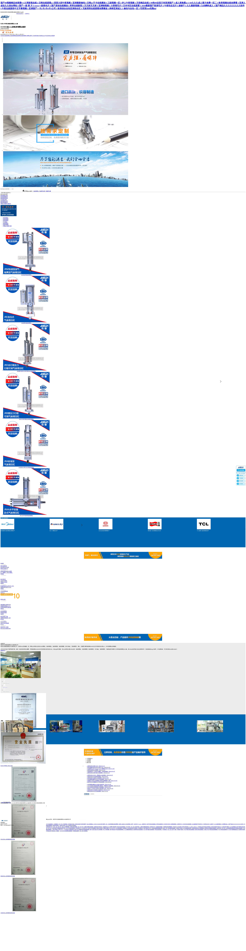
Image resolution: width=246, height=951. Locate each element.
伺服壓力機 (48, 191)
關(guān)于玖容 (44, 35)
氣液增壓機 (13, 35)
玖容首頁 (3, 35)
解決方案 (39, 35)
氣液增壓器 (18, 35)
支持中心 (27, 13)
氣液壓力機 (42, 191)
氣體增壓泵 (24, 35)
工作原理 (34, 35)
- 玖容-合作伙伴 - (4, 518)
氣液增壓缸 (7, 35)
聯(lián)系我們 (51, 35)
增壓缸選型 (29, 35)
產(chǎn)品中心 (19, 13)
